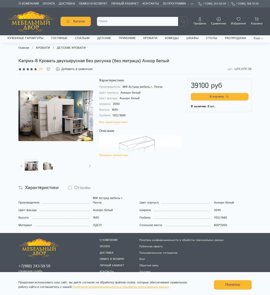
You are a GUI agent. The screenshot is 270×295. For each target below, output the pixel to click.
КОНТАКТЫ (151, 4)
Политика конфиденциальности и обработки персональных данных (181, 240)
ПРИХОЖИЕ (127, 38)
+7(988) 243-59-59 (212, 4)
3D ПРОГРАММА (174, 4)
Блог (142, 259)
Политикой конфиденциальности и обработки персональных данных (121, 287)
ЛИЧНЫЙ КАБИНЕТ (125, 4)
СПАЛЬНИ (82, 38)
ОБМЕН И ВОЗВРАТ (93, 4)
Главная (23, 48)
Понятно (232, 284)
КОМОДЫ (172, 38)
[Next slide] (90, 166)
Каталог (76, 21)
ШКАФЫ (192, 38)
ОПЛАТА (49, 4)
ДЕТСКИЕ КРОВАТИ (71, 48)
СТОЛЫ (211, 38)
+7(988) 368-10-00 (245, 4)
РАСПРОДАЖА (235, 38)
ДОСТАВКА (67, 4)
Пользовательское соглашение (158, 253)
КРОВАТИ (150, 38)
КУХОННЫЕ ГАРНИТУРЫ (25, 38)
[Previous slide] (21, 166)
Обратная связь (149, 265)
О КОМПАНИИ (29, 4)
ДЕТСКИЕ (104, 38)
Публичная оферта (150, 246)
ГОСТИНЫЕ (59, 38)
